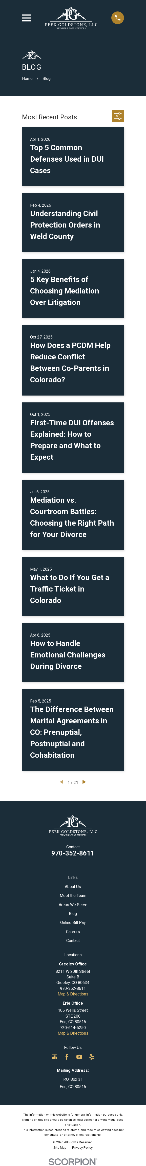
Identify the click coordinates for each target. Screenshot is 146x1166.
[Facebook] (67, 1057)
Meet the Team (73, 895)
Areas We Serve (73, 904)
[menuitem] (60, 1147)
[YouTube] (79, 1057)
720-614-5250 (73, 1027)
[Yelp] (91, 1057)
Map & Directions (73, 994)
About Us (73, 886)
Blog (73, 913)
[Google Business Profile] (54, 1057)
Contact (73, 940)
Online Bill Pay (73, 922)
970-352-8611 (72, 853)
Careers (73, 931)
